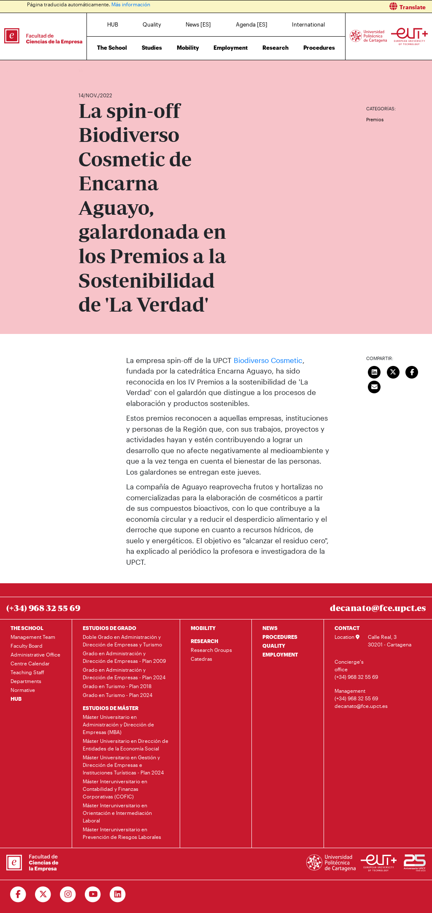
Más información (130, 4)
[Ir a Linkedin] (118, 894)
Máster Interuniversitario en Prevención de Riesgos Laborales (122, 833)
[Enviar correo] (374, 386)
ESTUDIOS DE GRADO (109, 628)
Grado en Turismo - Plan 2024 (117, 695)
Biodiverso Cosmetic (268, 360)
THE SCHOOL (27, 628)
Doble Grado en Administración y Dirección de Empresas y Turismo (122, 640)
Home (85, 70)
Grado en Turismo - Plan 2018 (117, 686)
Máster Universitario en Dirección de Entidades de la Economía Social (125, 744)
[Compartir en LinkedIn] (374, 371)
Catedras (201, 659)
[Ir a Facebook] (18, 894)
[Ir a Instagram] (68, 894)
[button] (327, 6)
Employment (230, 47)
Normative (23, 690)
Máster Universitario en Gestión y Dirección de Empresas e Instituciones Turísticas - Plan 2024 (123, 764)
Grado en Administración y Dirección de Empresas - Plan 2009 (124, 657)
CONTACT (347, 628)
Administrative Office (35, 654)
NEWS (270, 628)
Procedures (319, 47)
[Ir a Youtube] (93, 894)
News (102, 70)
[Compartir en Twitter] (393, 371)
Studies (152, 47)
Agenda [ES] (251, 24)
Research (275, 47)
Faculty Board (27, 646)
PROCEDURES (279, 637)
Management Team (33, 637)
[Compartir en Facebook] (412, 371)
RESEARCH (204, 641)
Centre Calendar (30, 663)
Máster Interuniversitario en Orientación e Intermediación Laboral (117, 812)
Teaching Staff (27, 672)
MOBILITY (203, 628)
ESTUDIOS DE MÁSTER (110, 708)
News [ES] (198, 24)
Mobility (188, 47)
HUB (112, 24)
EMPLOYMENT (280, 654)
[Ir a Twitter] (43, 894)
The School (112, 47)
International (308, 24)
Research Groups (211, 650)
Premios (374, 119)
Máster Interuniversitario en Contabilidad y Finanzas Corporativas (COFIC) (115, 788)
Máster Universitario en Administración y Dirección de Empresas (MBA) (118, 724)
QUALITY (273, 646)
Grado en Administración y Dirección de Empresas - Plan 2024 (124, 673)
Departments (26, 681)
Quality (152, 24)
